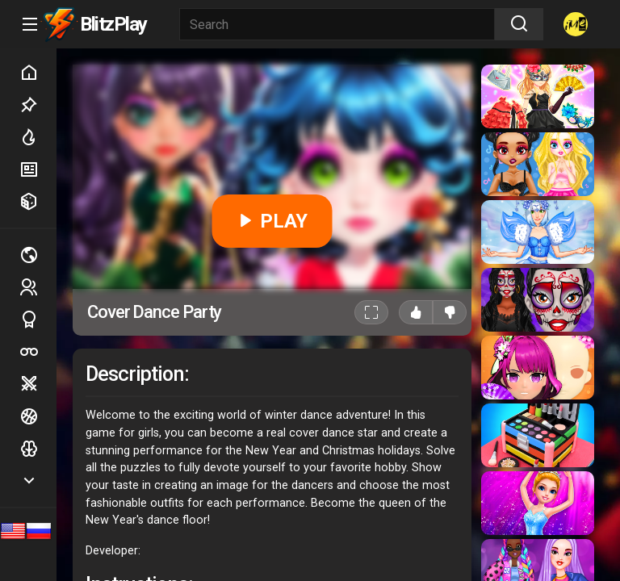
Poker (38, 351)
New (38, 169)
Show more (38, 480)
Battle (38, 384)
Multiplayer (38, 255)
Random (38, 201)
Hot (38, 137)
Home (38, 72)
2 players (38, 287)
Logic (38, 448)
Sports (38, 319)
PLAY (272, 221)
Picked (38, 104)
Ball (38, 416)
